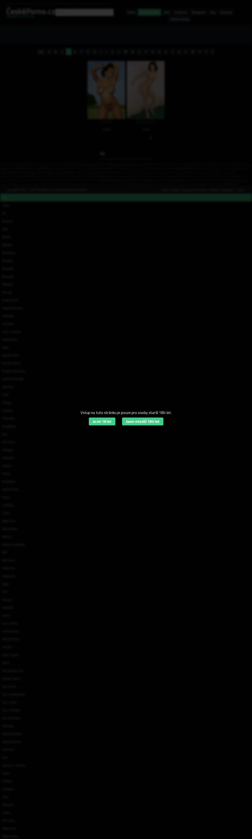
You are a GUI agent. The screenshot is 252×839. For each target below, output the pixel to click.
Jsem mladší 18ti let (142, 421)
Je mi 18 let (102, 421)
